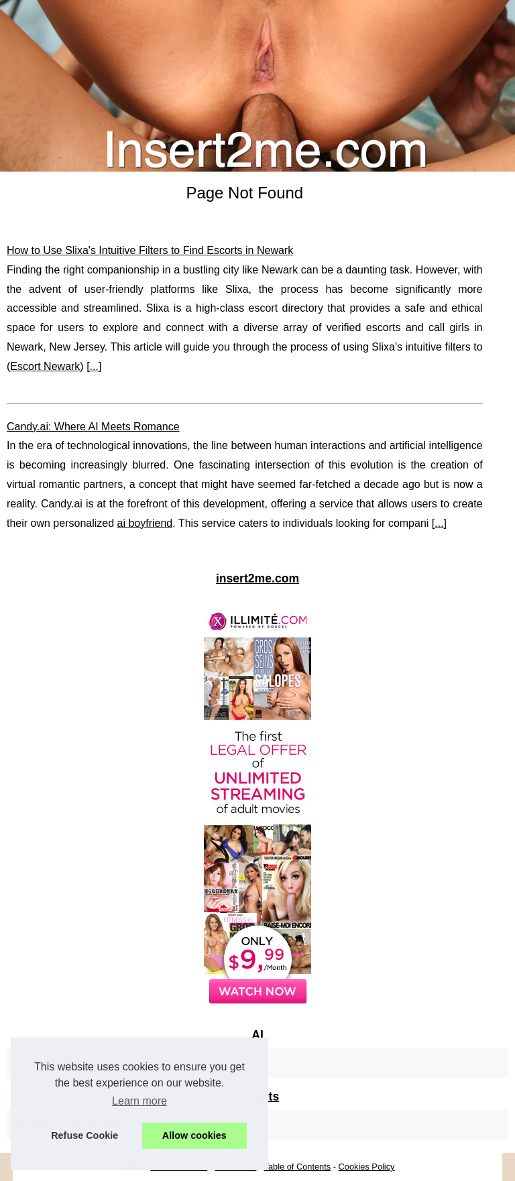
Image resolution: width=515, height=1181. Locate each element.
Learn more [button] (139, 1101)
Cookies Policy (367, 1167)
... (94, 366)
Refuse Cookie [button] (84, 1135)
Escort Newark (45, 366)
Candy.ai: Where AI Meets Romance (93, 426)
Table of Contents (297, 1167)
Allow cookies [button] (194, 1135)
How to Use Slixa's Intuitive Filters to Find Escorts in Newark (150, 250)
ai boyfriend (145, 523)
